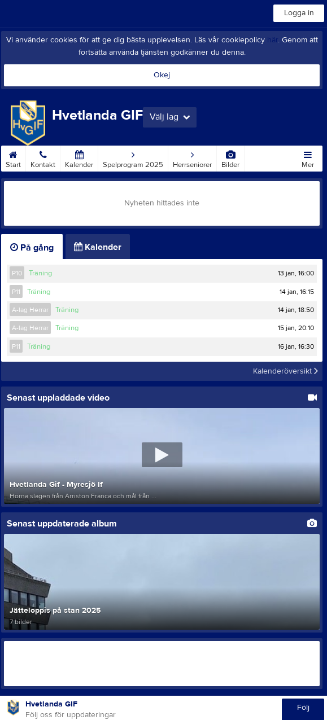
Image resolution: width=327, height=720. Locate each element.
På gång (32, 247)
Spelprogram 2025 (133, 157)
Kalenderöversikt (285, 371)
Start (13, 157)
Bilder (230, 157)
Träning (40, 273)
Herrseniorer (192, 157)
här (272, 40)
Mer (308, 157)
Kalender (79, 157)
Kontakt (42, 157)
